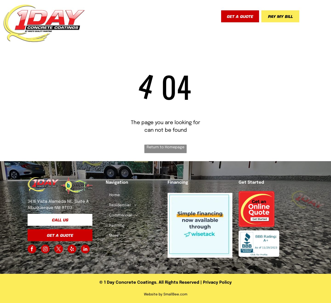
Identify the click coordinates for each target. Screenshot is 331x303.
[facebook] (32, 249)
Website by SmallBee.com (165, 294)
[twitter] (58, 249)
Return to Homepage (165, 147)
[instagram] (45, 249)
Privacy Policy (217, 282)
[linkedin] (85, 249)
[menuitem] (97, 15)
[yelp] (72, 249)
